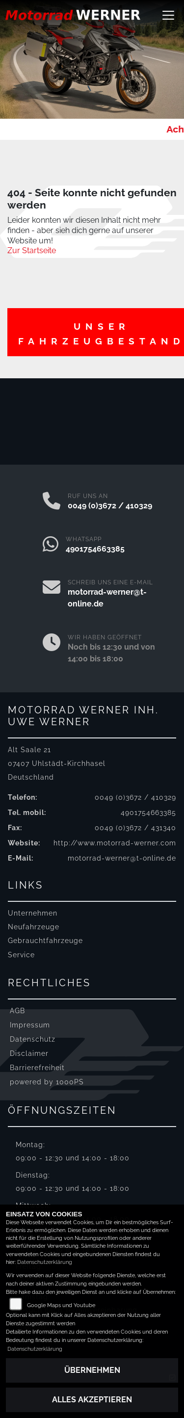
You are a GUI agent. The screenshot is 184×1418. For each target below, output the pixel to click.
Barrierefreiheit (37, 1067)
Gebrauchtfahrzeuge (45, 940)
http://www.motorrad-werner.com (114, 843)
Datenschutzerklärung (44, 1262)
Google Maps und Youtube (61, 1305)
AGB (17, 1010)
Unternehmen (32, 913)
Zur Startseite (31, 250)
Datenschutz (32, 1039)
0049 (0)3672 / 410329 (110, 505)
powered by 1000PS (47, 1081)
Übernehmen (92, 1370)
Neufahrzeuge (33, 926)
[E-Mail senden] (51, 594)
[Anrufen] (51, 502)
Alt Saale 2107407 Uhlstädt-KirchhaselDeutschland (56, 763)
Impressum (30, 1025)
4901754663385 (95, 548)
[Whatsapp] (50, 545)
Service (21, 954)
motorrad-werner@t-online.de (122, 858)
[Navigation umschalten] (168, 15)
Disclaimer (29, 1053)
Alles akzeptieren (92, 1399)
